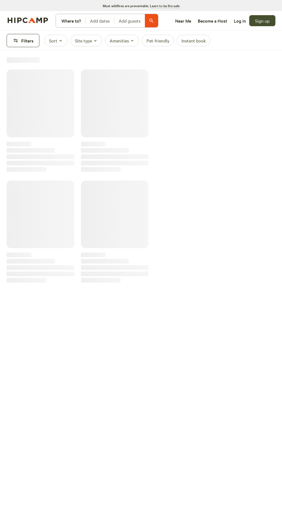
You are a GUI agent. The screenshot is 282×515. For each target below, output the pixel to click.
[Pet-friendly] (158, 40)
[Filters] (23, 40)
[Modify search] (107, 20)
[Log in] (240, 20)
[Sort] (55, 40)
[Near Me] (183, 20)
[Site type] (86, 40)
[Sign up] (262, 20)
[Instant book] (193, 40)
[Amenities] (122, 40)
